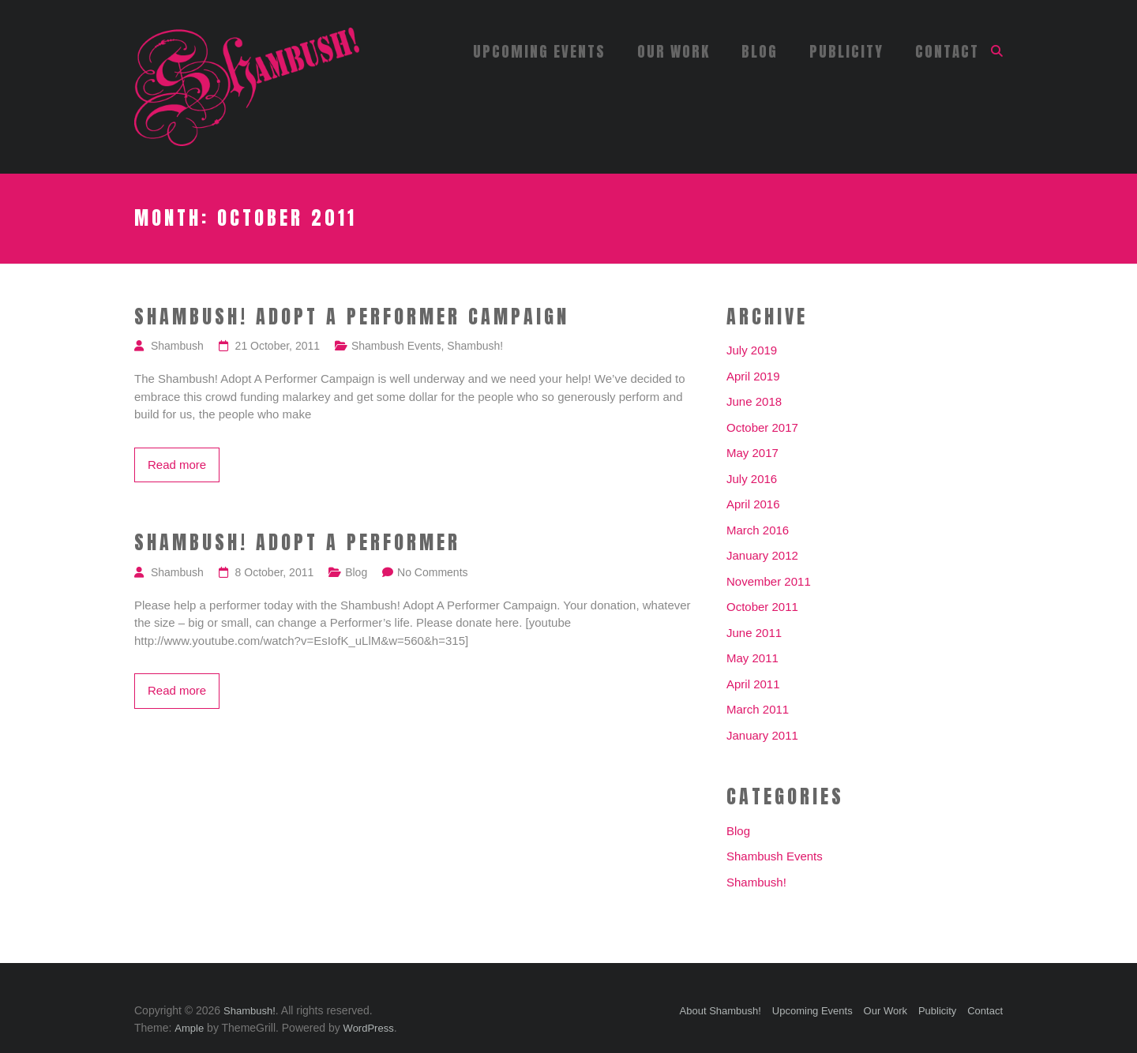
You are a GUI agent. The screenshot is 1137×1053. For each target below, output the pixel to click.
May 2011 (752, 658)
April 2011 (753, 684)
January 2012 (762, 555)
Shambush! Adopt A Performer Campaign (351, 317)
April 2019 (753, 376)
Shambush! (475, 345)
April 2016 (753, 504)
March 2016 (757, 530)
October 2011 (762, 606)
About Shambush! (720, 1011)
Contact (947, 51)
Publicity (846, 51)
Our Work (673, 51)
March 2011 (757, 709)
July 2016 (751, 478)
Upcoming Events (539, 51)
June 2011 (754, 632)
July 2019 (751, 350)
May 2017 (752, 452)
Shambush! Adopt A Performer (297, 543)
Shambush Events (396, 345)
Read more (177, 464)
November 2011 (768, 581)
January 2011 (762, 735)
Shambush (177, 345)
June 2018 (754, 401)
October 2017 (762, 427)
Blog (759, 51)
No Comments (432, 572)
